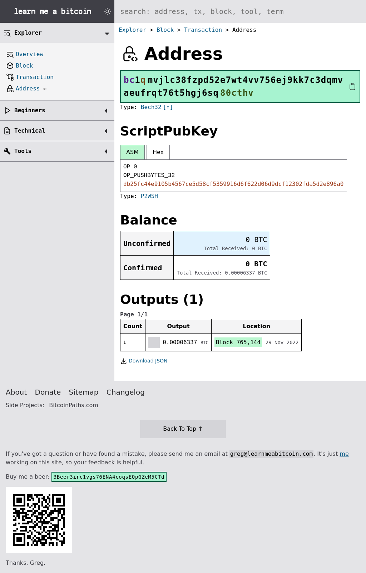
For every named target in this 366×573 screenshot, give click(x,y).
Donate (48, 392)
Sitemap (84, 392)
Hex (158, 152)
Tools (22, 151)
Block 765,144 (238, 342)
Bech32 (151, 107)
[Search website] (240, 11)
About (16, 392)
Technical (29, 130)
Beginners (29, 110)
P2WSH (149, 196)
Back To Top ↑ (183, 428)
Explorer (132, 29)
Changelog (126, 392)
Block (165, 29)
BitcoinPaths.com (73, 405)
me (344, 453)
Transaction (203, 29)
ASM (132, 152)
